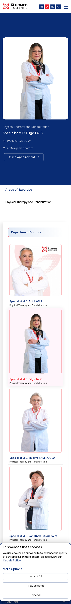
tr (41, 6)
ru (52, 6)
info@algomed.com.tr (18, 148)
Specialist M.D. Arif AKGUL (26, 301)
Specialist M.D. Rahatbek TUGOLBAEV (33, 536)
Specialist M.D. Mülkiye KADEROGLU (32, 457)
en (47, 6)
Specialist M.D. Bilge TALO (25, 379)
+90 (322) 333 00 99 (17, 141)
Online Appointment (24, 157)
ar (58, 6)
